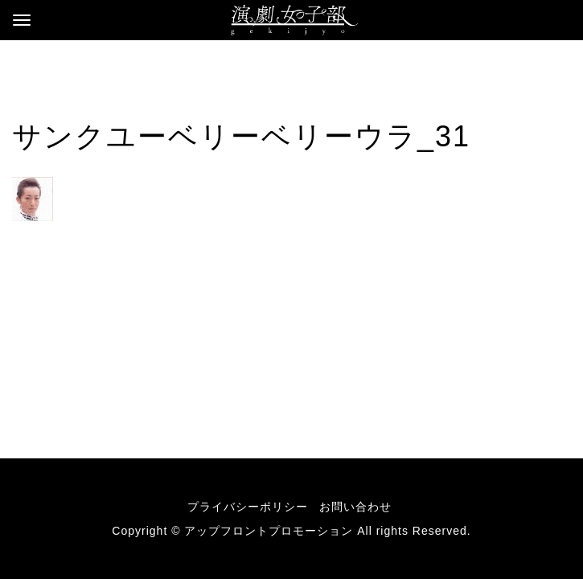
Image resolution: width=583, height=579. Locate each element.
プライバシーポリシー (247, 506)
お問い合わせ (355, 506)
